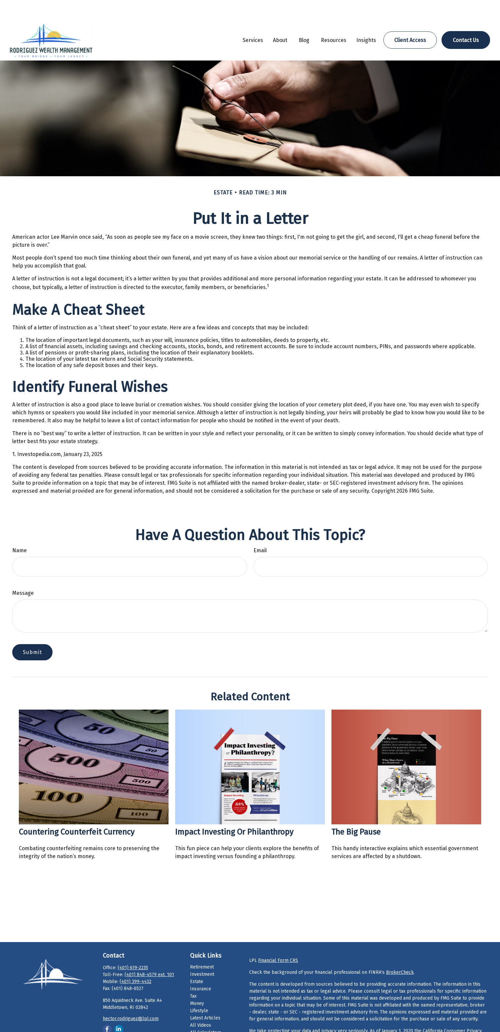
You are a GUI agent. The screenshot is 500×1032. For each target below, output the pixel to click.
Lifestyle (199, 991)
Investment (202, 954)
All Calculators (205, 1012)
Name (19, 530)
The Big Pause (356, 812)
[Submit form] (32, 632)
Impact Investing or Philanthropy (234, 812)
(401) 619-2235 (133, 948)
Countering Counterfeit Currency (77, 812)
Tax (193, 976)
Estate (196, 962)
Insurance (200, 969)
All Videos (200, 1005)
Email (260, 530)
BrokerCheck (400, 952)
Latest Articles (205, 998)
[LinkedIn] (118, 1009)
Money (197, 983)
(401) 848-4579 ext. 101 (149, 955)
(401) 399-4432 (135, 962)
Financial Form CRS (278, 940)
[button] (253, 20)
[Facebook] (107, 1009)
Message (23, 573)
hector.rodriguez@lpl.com (131, 999)
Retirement (202, 947)
